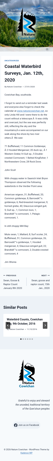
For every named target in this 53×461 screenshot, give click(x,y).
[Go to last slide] (8, 325)
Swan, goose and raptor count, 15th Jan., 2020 (39, 281)
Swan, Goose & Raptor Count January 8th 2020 (13, 281)
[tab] (21, 339)
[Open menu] (47, 49)
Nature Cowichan (14, 86)
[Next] (45, 325)
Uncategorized (12, 61)
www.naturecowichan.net (30, 110)
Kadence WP (26, 453)
